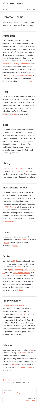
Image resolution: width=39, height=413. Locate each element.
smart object (24, 240)
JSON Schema (10, 207)
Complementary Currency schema (18, 75)
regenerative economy (11, 221)
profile (6, 243)
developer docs (26, 81)
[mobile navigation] (35, 3)
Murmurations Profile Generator (18, 305)
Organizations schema (21, 273)
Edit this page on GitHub (12, 380)
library (23, 314)
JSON (14, 261)
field (9, 114)
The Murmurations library (12, 168)
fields (26, 171)
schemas (16, 171)
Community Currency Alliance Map (16, 64)
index (15, 246)
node (4, 264)
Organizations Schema (23, 367)
